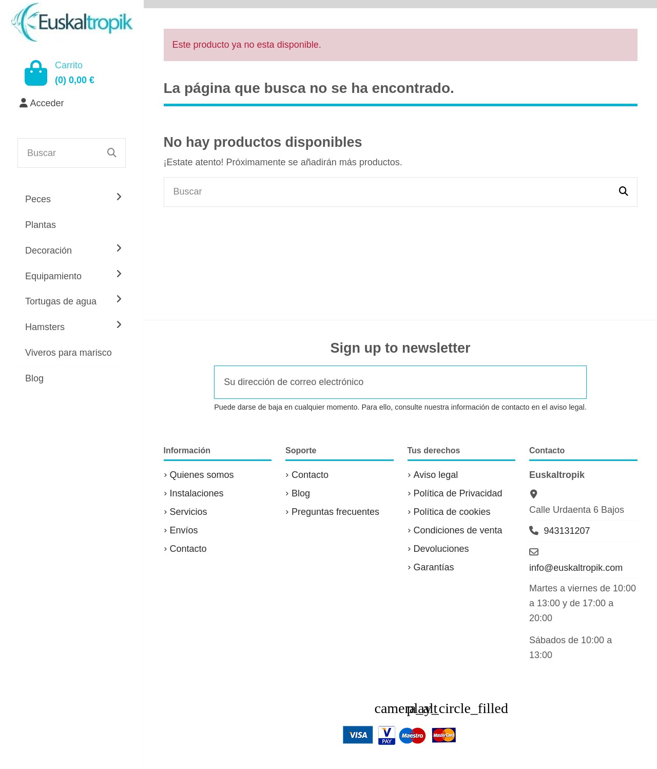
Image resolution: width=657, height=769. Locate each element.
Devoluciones (441, 549)
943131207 (567, 531)
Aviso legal (436, 475)
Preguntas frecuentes (335, 512)
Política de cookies (452, 512)
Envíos (184, 530)
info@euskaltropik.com (576, 568)
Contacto (188, 549)
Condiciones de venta (458, 530)
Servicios (188, 512)
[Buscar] (112, 153)
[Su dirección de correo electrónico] (387, 382)
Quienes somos (202, 475)
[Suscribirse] (572, 382)
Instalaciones (197, 493)
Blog (301, 493)
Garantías (434, 567)
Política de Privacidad (458, 493)
